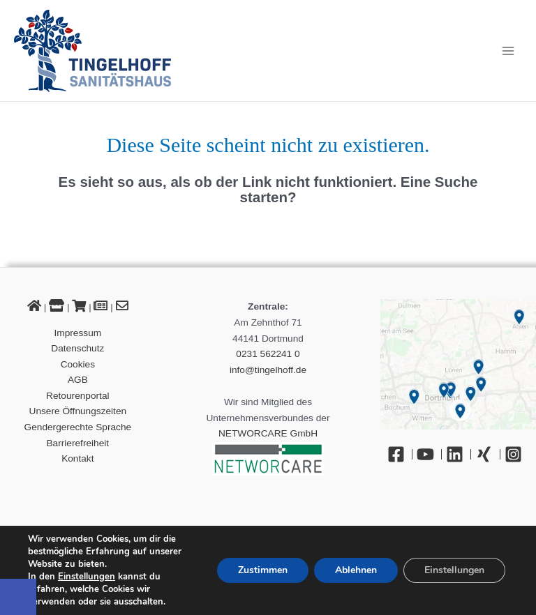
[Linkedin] (458, 454)
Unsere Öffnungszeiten (78, 411)
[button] (18, 597)
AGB (78, 379)
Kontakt (77, 458)
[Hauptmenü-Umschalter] (508, 50)
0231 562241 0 (267, 354)
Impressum (78, 333)
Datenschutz (77, 348)
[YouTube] (429, 454)
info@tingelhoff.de (268, 370)
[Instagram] (517, 454)
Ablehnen (356, 570)
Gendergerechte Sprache (78, 427)
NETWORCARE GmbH (268, 433)
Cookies (78, 364)
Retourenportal (77, 395)
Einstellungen (86, 576)
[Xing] (487, 454)
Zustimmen (263, 570)
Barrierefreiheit (77, 443)
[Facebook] (399, 454)
